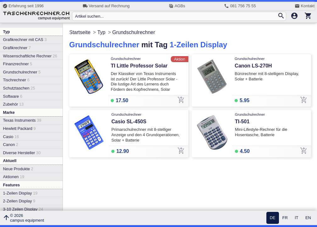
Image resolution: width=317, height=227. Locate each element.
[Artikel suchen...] (176, 16)
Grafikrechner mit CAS (25, 39)
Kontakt (304, 6)
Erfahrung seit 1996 (23, 6)
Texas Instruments (22, 120)
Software (12, 96)
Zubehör (13, 104)
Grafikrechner (17, 47)
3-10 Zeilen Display (23, 209)
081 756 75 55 (240, 6)
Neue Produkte (18, 168)
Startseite (80, 32)
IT (296, 218)
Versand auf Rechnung (106, 6)
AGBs (177, 6)
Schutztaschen (19, 88)
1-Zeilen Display (20, 193)
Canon (10, 144)
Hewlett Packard (19, 128)
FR (285, 218)
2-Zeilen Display (19, 201)
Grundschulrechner (22, 72)
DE (272, 218)
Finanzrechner (17, 63)
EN (308, 218)
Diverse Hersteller (22, 152)
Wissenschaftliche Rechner (30, 56)
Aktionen (14, 176)
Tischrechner (16, 80)
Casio (11, 136)
